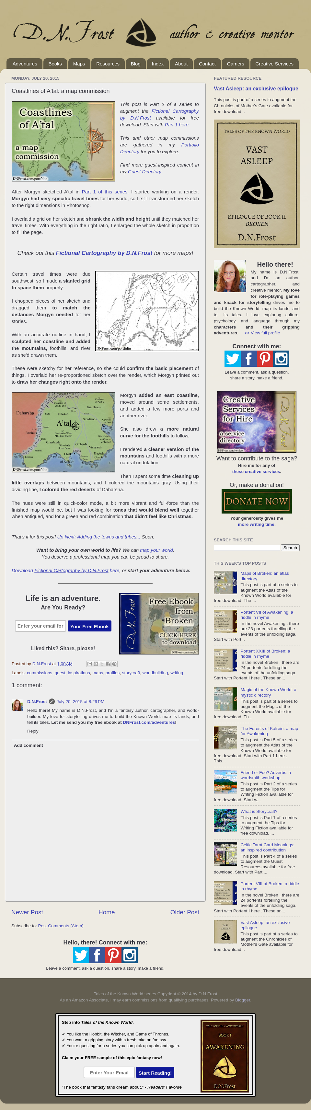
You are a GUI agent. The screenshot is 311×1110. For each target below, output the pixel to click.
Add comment (28, 745)
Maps (79, 63)
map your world (156, 550)
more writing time (256, 524)
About (181, 63)
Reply (33, 731)
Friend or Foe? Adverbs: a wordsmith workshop (265, 775)
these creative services (256, 471)
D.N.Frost (37, 701)
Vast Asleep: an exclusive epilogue (256, 88)
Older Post (184, 912)
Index (158, 63)
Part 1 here (177, 124)
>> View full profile (262, 332)
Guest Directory (144, 171)
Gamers (235, 63)
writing (176, 672)
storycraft (131, 672)
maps (97, 672)
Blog (136, 63)
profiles (113, 672)
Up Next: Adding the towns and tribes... (99, 536)
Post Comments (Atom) (61, 925)
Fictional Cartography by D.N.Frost (104, 253)
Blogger (242, 1000)
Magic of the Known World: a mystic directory (268, 692)
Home (106, 912)
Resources (108, 63)
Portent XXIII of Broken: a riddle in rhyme (265, 654)
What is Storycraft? (258, 811)
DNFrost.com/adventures (149, 722)
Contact (207, 63)
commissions (39, 672)
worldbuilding (155, 672)
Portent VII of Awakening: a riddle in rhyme (266, 615)
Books (55, 63)
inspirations (79, 672)
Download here (66, 570)
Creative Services (274, 63)
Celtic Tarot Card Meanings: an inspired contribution (267, 847)
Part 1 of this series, (105, 191)
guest (60, 672)
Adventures (25, 63)
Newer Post (27, 912)
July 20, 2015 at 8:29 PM (80, 701)
